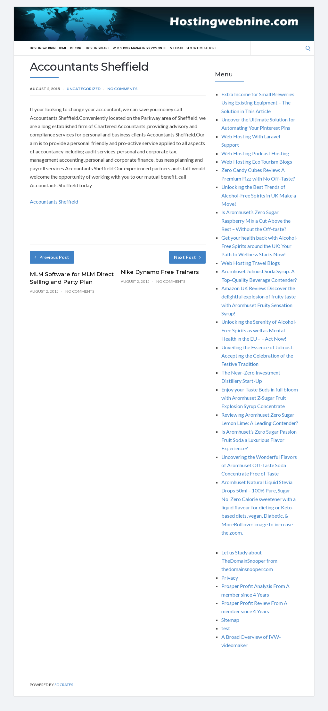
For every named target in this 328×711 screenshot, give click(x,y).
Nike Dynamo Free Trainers (160, 272)
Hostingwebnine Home (51, 48)
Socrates (63, 684)
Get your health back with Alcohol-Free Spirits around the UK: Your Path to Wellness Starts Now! (259, 246)
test (225, 628)
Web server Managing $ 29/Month (155, 48)
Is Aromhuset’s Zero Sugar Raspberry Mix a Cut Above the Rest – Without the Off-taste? (256, 220)
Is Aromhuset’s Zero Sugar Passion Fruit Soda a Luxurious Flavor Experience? (259, 440)
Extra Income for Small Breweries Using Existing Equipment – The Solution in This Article (257, 102)
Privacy (229, 578)
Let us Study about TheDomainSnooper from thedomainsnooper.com (249, 560)
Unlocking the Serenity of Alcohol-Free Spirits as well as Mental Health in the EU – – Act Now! (259, 330)
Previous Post (52, 257)
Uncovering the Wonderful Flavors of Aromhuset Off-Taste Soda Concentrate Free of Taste (259, 465)
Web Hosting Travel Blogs (250, 263)
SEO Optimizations (225, 48)
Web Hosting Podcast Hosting (255, 153)
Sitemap (197, 48)
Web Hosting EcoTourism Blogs (256, 161)
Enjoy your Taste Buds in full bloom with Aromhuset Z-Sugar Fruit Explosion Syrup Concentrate (259, 397)
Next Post (187, 257)
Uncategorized (84, 88)
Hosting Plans (106, 48)
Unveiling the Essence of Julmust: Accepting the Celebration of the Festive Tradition (257, 355)
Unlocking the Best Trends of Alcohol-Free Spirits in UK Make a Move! (258, 195)
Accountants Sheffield (54, 201)
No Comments (122, 88)
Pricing (83, 48)
